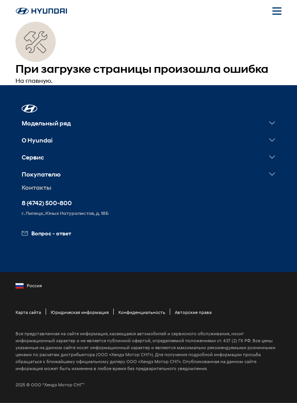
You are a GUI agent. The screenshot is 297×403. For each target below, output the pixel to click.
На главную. (34, 80)
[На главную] (41, 11)
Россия (28, 286)
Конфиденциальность (141, 312)
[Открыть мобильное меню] (277, 11)
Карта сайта (28, 312)
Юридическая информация (80, 312)
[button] (30, 109)
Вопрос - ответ (46, 233)
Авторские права (193, 312)
